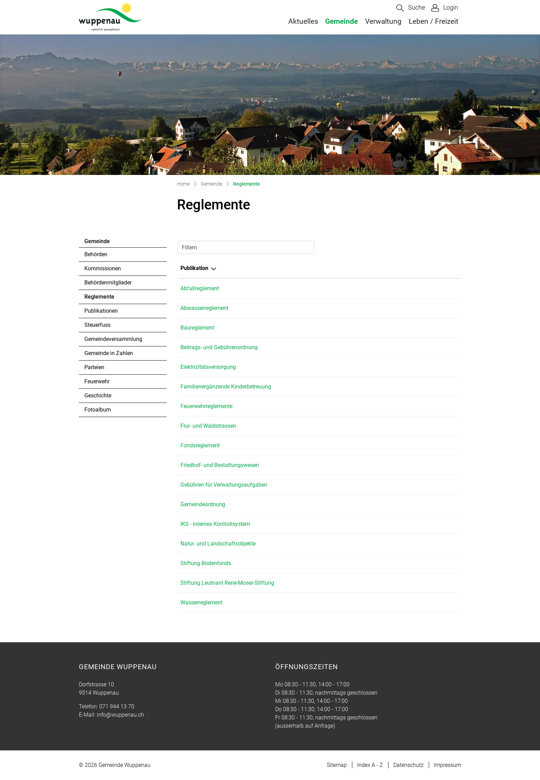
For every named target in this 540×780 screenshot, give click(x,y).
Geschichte (97, 395)
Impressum (447, 765)
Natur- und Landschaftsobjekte (218, 543)
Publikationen (101, 311)
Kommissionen (102, 268)
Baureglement (197, 327)
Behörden (95, 254)
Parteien (94, 367)
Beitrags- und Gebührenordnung (219, 347)
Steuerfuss (97, 325)
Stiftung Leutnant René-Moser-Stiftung (227, 583)
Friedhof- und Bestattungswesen (219, 465)
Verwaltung (383, 21)
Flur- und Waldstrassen (208, 426)
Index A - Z (370, 765)
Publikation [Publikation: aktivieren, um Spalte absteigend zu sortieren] (194, 268)
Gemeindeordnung (202, 504)
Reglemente (103, 298)
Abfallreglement (199, 288)
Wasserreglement (201, 602)
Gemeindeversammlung (113, 339)
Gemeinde (341, 21)
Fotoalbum (97, 409)
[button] (410, 8)
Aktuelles (303, 21)
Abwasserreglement (204, 308)
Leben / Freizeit (433, 21)
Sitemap (337, 765)
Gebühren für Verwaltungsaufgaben (223, 484)
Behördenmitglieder (108, 282)
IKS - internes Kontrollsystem (215, 524)
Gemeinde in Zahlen (108, 353)
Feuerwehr (97, 381)
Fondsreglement (200, 445)
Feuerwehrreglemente (206, 406)
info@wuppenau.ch (120, 714)
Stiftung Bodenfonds (205, 563)
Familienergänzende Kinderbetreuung (225, 386)
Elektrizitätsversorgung (208, 367)
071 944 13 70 (116, 706)
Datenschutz (408, 765)
